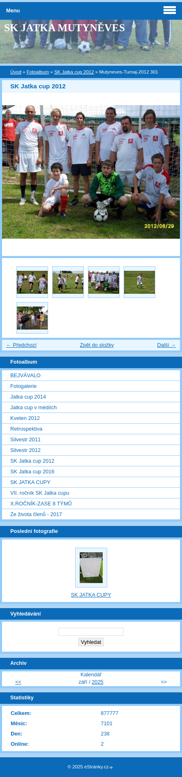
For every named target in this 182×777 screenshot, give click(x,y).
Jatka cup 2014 (28, 397)
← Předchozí (21, 345)
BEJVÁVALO (25, 375)
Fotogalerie (23, 386)
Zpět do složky (97, 345)
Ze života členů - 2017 (36, 514)
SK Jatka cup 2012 (74, 71)
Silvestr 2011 (25, 439)
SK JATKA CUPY (30, 482)
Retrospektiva (26, 429)
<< (18, 682)
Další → (166, 345)
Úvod (15, 71)
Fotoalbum (38, 71)
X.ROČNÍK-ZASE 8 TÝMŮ (41, 503)
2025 (97, 682)
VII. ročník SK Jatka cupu (39, 493)
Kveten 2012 (25, 418)
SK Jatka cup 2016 (32, 471)
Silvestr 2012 (25, 450)
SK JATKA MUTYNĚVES (64, 28)
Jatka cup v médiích (33, 407)
